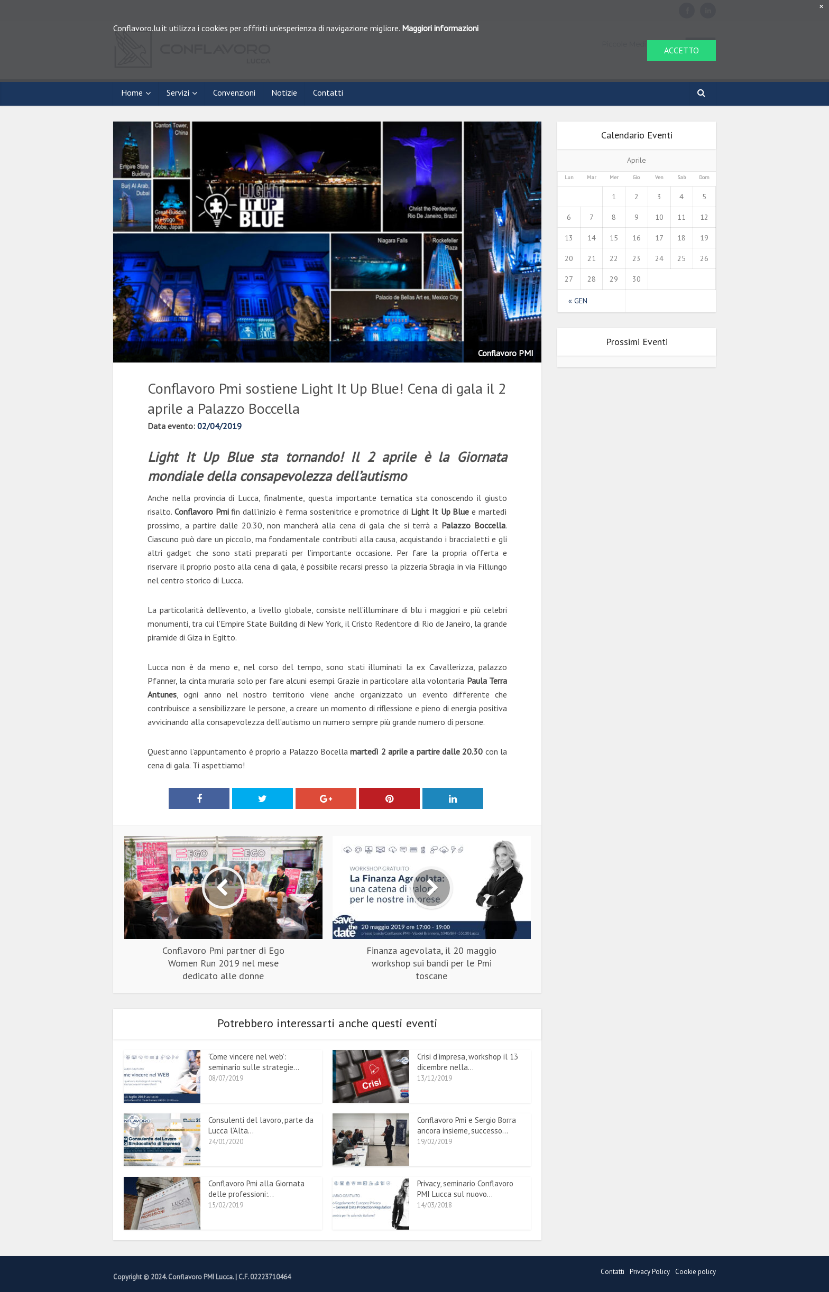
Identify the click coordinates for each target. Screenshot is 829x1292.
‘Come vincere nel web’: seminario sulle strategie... (253, 1062)
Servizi (178, 92)
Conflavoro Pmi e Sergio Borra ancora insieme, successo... (466, 1125)
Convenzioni (234, 92)
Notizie (284, 92)
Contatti (328, 92)
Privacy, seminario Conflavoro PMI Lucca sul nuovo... (465, 1188)
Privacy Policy (650, 1271)
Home (132, 92)
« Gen (577, 300)
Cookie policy (695, 1271)
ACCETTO (681, 50)
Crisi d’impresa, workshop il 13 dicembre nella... (467, 1062)
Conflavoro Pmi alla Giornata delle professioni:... (256, 1188)
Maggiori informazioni (440, 28)
